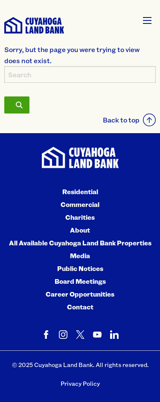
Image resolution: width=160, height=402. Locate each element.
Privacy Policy (80, 383)
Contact (80, 307)
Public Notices (80, 268)
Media (80, 255)
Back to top (129, 120)
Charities (80, 217)
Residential (80, 191)
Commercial (80, 204)
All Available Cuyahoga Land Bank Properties (80, 243)
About (80, 230)
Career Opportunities (80, 294)
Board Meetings (80, 281)
